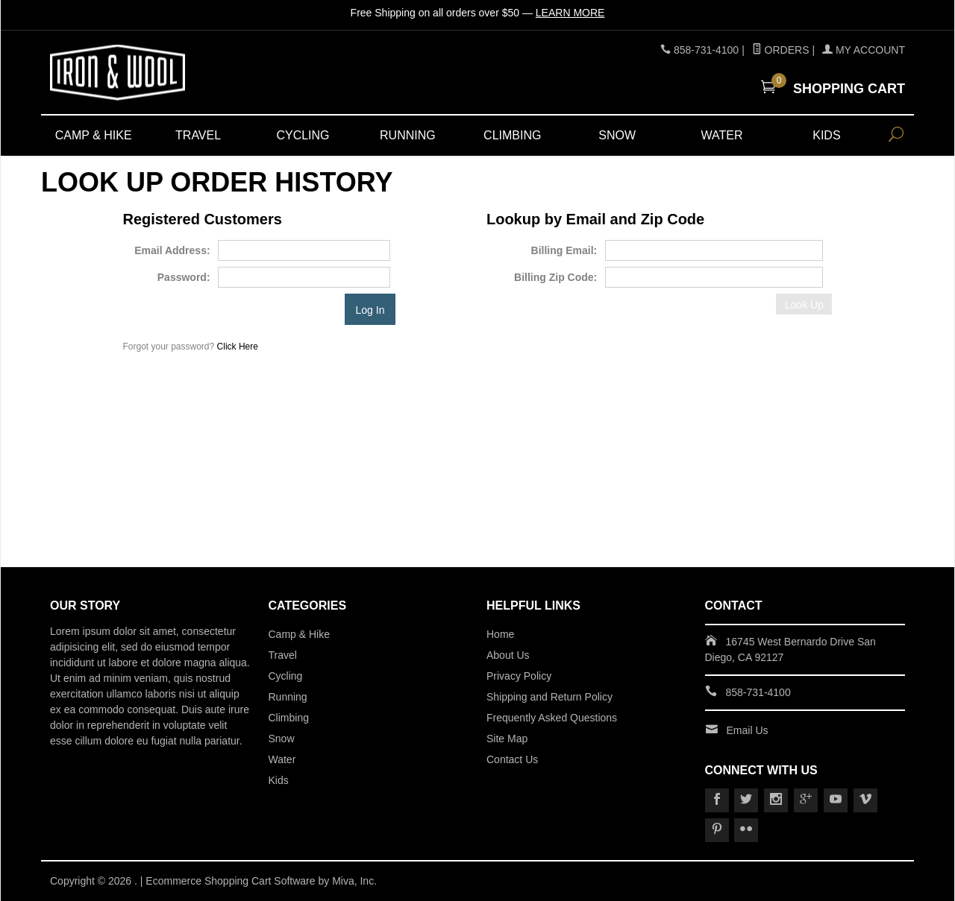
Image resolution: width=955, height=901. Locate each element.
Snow (617, 135)
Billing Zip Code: (555, 277)
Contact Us (512, 759)
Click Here (237, 346)
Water (722, 135)
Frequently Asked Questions (551, 718)
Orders (781, 50)
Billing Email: (564, 250)
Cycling (302, 135)
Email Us (747, 730)
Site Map (506, 738)
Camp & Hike (93, 135)
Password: (183, 277)
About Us (508, 655)
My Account (863, 50)
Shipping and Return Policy (549, 697)
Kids (826, 135)
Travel (198, 135)
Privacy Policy (518, 676)
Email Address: (172, 250)
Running (408, 135)
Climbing (512, 135)
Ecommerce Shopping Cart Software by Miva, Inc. (261, 881)
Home (500, 634)
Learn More (570, 13)
